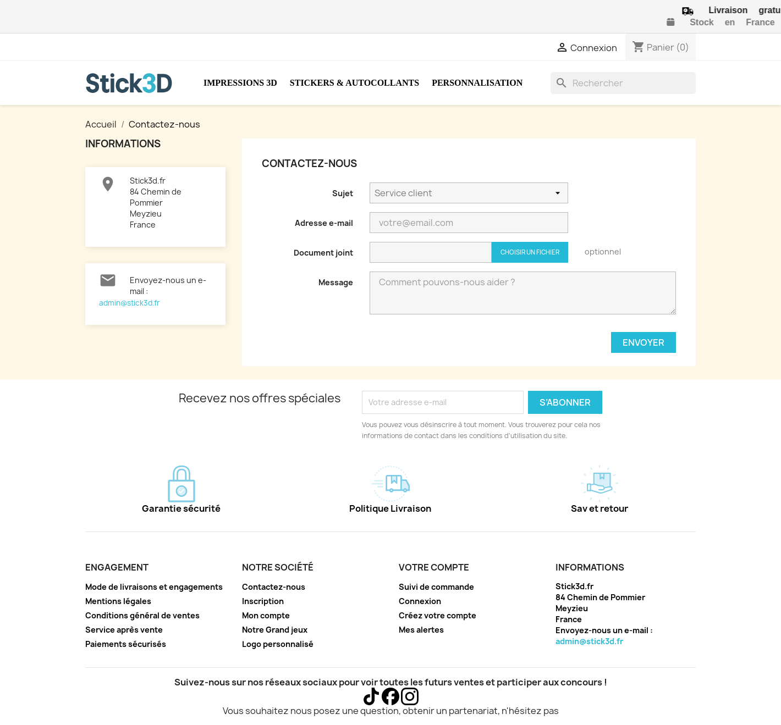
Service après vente (124, 629)
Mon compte (266, 615)
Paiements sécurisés (125, 644)
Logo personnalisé (278, 644)
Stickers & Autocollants (354, 82)
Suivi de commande (436, 587)
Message (335, 282)
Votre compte (434, 567)
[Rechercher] (623, 83)
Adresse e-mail (324, 223)
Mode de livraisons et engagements (154, 587)
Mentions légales (118, 601)
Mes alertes (421, 629)
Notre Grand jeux (274, 629)
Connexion (420, 601)
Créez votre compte (437, 615)
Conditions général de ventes (142, 615)
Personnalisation (477, 82)
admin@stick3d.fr (129, 303)
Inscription (263, 601)
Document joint (323, 252)
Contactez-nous (273, 587)
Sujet (342, 193)
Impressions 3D (240, 82)
